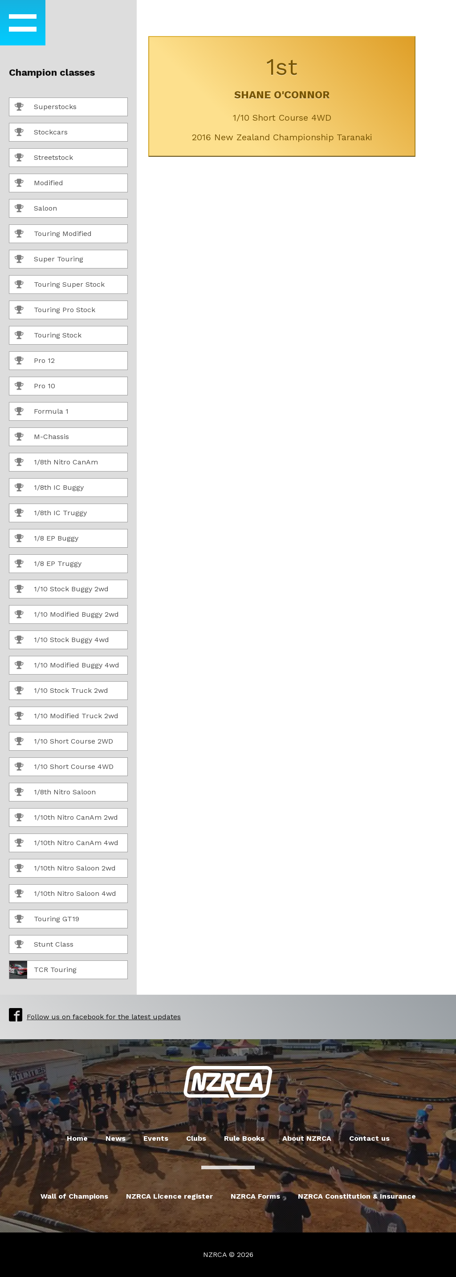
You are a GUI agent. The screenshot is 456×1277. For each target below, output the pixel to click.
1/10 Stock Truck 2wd (61, 691)
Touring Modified (53, 234)
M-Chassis (42, 437)
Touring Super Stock (60, 285)
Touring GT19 (47, 919)
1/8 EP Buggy (46, 538)
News (116, 1138)
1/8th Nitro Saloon (55, 792)
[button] (22, 22)
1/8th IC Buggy (49, 488)
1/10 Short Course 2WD (64, 741)
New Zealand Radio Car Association (228, 1082)
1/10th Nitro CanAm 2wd (66, 818)
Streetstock (44, 158)
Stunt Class (44, 944)
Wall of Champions (74, 1196)
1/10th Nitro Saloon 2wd (65, 868)
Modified (39, 183)
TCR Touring (43, 970)
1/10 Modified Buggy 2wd (67, 615)
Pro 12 (35, 361)
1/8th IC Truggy (51, 513)
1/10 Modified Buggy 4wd (67, 665)
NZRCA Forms (255, 1196)
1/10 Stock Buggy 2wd (62, 589)
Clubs (196, 1138)
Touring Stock (48, 335)
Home (77, 1138)
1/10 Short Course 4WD (64, 767)
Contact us (369, 1138)
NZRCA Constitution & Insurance (357, 1196)
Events (155, 1138)
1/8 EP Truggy (48, 564)
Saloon (36, 208)
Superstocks (46, 107)
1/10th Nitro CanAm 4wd (66, 843)
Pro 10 (35, 386)
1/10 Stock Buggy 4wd (62, 640)
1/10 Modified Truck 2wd (66, 716)
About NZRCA (306, 1138)
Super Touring (49, 259)
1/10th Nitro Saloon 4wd (65, 894)
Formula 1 (42, 412)
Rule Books (244, 1138)
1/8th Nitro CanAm (56, 462)
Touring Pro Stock (55, 310)
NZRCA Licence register (169, 1196)
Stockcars (41, 132)
